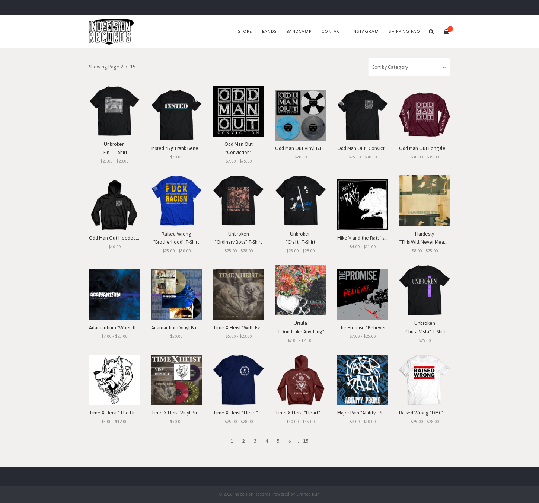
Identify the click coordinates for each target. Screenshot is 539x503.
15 (306, 441)
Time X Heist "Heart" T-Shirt (243, 413)
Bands (269, 31)
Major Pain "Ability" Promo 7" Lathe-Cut (379, 413)
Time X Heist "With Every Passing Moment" (258, 327)
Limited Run (308, 493)
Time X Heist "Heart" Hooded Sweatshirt (318, 413)
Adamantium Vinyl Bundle (178, 327)
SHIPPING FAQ (404, 31)
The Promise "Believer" (362, 327)
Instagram (365, 31)
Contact (331, 31)
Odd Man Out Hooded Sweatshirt (124, 238)
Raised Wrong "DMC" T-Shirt (429, 413)
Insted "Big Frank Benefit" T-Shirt (185, 148)
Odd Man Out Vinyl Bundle (303, 148)
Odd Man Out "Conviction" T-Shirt (372, 148)
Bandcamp (299, 31)
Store (245, 31)
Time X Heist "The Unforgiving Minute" (131, 413)
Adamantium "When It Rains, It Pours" (128, 327)
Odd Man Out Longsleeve (426, 148)
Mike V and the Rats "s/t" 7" (366, 238)
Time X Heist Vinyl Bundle (179, 413)
